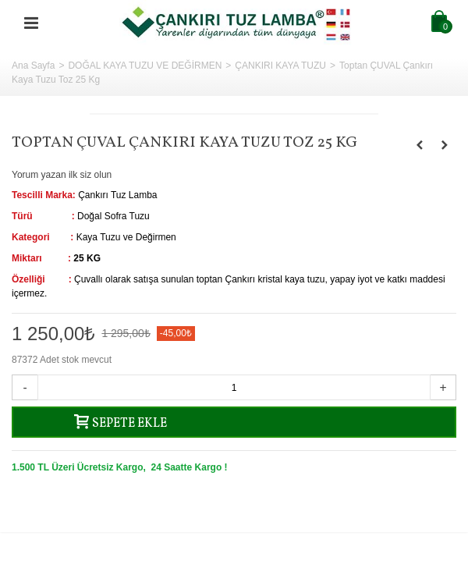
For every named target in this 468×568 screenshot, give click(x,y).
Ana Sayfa (33, 65)
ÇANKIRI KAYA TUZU (280, 65)
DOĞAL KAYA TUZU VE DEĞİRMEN (145, 65)
